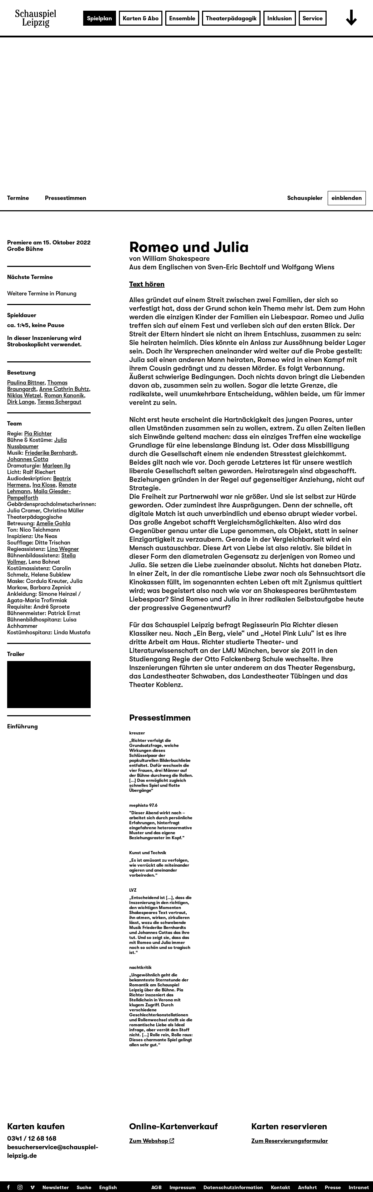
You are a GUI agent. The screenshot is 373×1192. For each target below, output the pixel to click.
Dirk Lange (20, 402)
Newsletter (55, 1187)
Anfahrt (307, 1187)
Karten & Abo (140, 18)
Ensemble (182, 18)
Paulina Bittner (25, 383)
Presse (333, 1187)
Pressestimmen (65, 198)
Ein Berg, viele (219, 633)
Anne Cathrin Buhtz (64, 389)
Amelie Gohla (53, 523)
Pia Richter (38, 433)
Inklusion (279, 18)
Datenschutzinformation (233, 1187)
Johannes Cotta (27, 459)
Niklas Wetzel (24, 395)
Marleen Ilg (56, 466)
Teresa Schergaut (59, 402)
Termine (18, 198)
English (108, 1187)
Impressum (183, 1187)
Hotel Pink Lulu (287, 633)
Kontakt (280, 1187)
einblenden (347, 198)
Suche (84, 1187)
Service (313, 18)
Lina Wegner (63, 549)
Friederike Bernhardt (50, 453)
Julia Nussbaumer (37, 443)
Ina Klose (43, 485)
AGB (156, 1187)
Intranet (359, 1187)
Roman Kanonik (64, 395)
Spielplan (99, 18)
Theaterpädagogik (231, 18)
